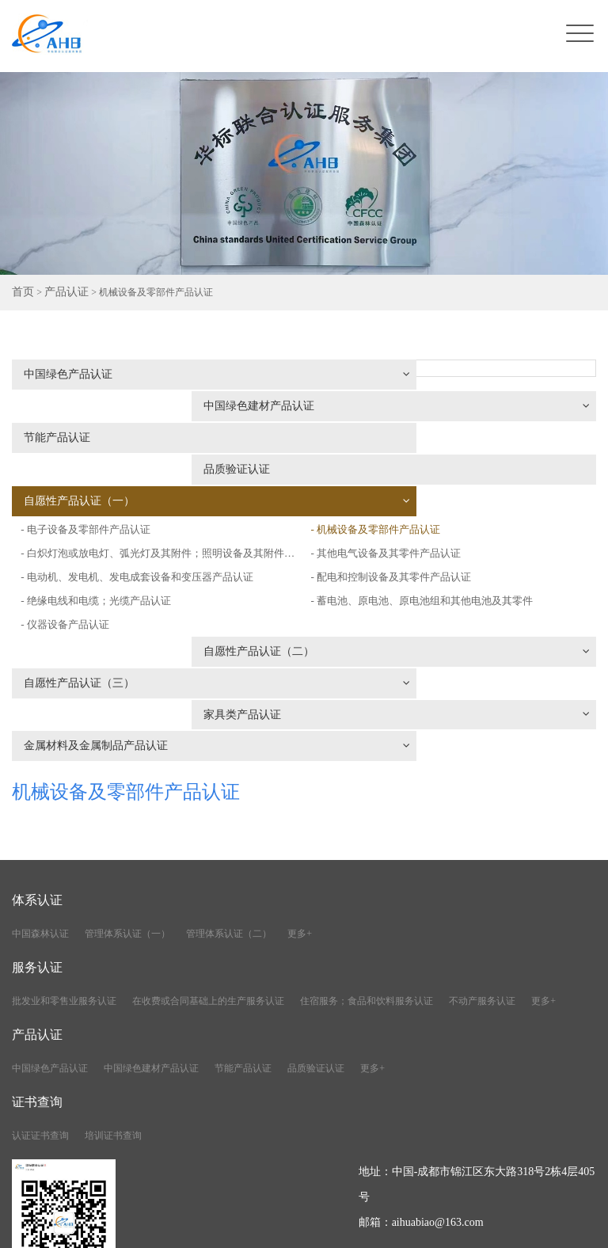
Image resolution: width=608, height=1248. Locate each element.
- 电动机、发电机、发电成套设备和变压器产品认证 (146, 495)
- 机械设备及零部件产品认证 (384, 462)
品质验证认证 (363, 409)
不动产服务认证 (482, 860)
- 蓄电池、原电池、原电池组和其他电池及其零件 (434, 533)
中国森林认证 (40, 792)
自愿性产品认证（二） (459, 561)
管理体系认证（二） (229, 792)
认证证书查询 (40, 994)
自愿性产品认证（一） (155, 442)
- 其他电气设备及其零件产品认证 (396, 486)
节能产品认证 (59, 409)
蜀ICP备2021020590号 (385, 1227)
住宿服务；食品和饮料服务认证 (366, 860)
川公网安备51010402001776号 (522, 1227)
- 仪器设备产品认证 (68, 543)
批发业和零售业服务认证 (64, 860)
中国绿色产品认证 (155, 376)
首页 (21, 293)
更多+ (299, 792)
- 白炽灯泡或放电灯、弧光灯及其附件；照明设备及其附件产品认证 (156, 472)
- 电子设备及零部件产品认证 (361, 438)
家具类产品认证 (459, 594)
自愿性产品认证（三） (155, 571)
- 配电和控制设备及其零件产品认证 (401, 510)
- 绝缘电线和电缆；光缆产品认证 (101, 519)
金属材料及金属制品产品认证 (155, 604)
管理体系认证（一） (127, 792)
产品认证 (60, 293)
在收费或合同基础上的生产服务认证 (208, 860)
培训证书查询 (113, 994)
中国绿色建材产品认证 (459, 376)
